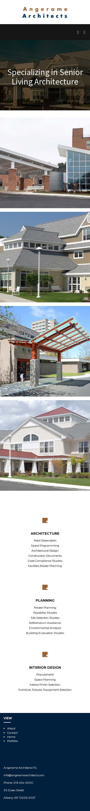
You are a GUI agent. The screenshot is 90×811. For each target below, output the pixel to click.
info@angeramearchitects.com (24, 775)
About (11, 728)
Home (11, 736)
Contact (12, 732)
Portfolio (12, 740)
